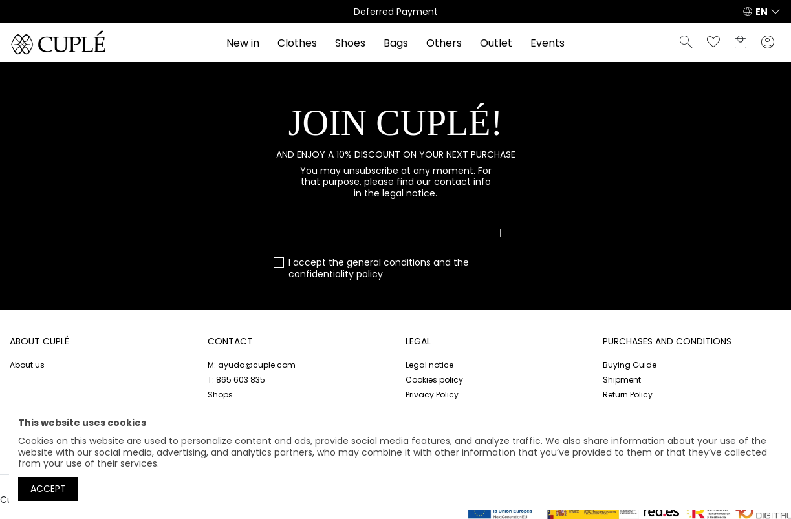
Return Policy (628, 394)
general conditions (389, 262)
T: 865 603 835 (236, 379)
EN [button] (761, 11)
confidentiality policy (335, 274)
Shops (220, 394)
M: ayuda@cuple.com (252, 364)
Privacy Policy (432, 394)
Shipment (622, 379)
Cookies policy (434, 379)
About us (27, 364)
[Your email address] (396, 234)
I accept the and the (378, 268)
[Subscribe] (499, 234)
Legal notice (429, 364)
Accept (48, 488)
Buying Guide (629, 364)
